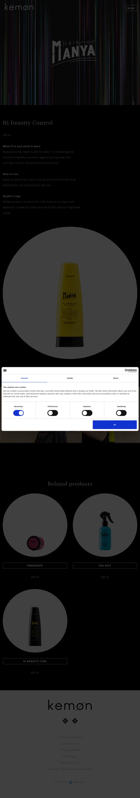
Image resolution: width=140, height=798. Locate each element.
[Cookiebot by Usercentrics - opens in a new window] (120, 370)
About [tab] (115, 378)
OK (114, 425)
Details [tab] (70, 378)
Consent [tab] (24, 378)
